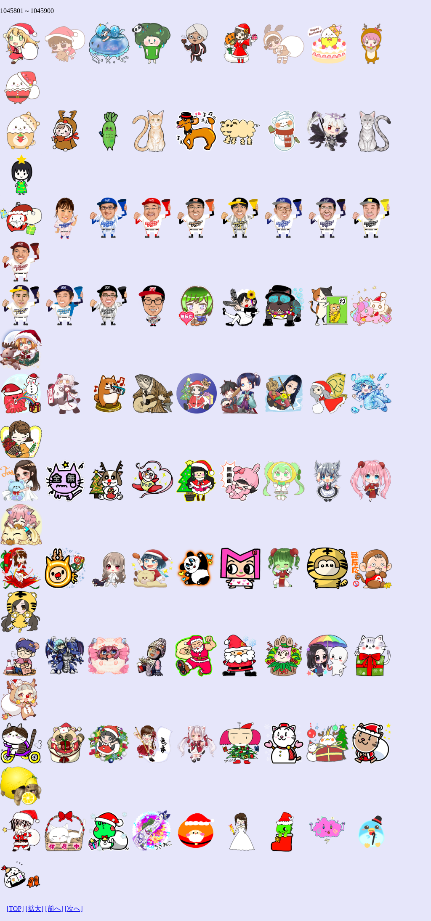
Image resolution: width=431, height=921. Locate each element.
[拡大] (35, 908)
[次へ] (74, 908)
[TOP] (15, 908)
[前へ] (54, 908)
